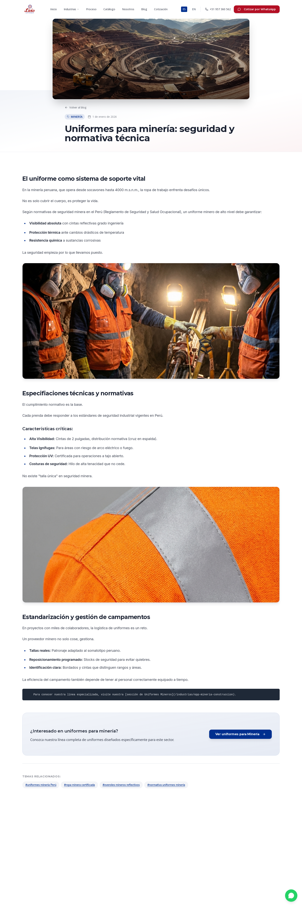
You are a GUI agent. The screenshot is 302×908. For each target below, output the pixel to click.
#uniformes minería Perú (40, 784)
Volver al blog (75, 107)
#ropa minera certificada (79, 784)
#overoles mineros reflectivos (121, 784)
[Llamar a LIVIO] (218, 9)
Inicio (53, 9)
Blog (144, 9)
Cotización (161, 9)
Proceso (91, 9)
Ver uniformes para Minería (240, 734)
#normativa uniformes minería (166, 784)
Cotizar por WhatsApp (257, 9)
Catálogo (109, 9)
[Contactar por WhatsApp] (291, 896)
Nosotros (128, 9)
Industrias (71, 9)
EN (194, 9)
